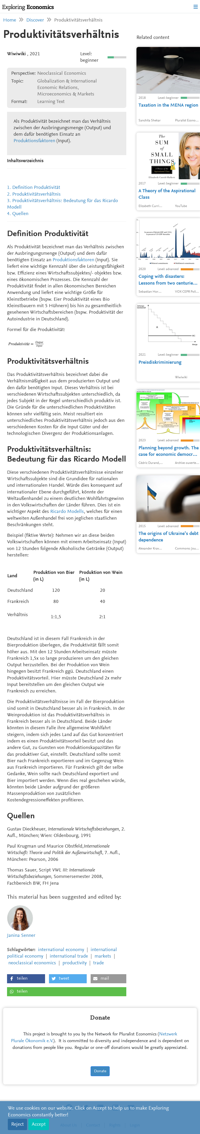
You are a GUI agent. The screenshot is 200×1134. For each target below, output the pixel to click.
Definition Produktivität (36, 187)
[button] (26, 978)
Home (9, 20)
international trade (69, 956)
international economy (61, 949)
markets (103, 956)
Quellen (20, 213)
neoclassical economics (32, 963)
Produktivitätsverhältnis (36, 194)
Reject (17, 1124)
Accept (39, 1124)
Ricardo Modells (67, 511)
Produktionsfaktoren (34, 141)
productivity (75, 963)
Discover (35, 20)
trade (98, 963)
